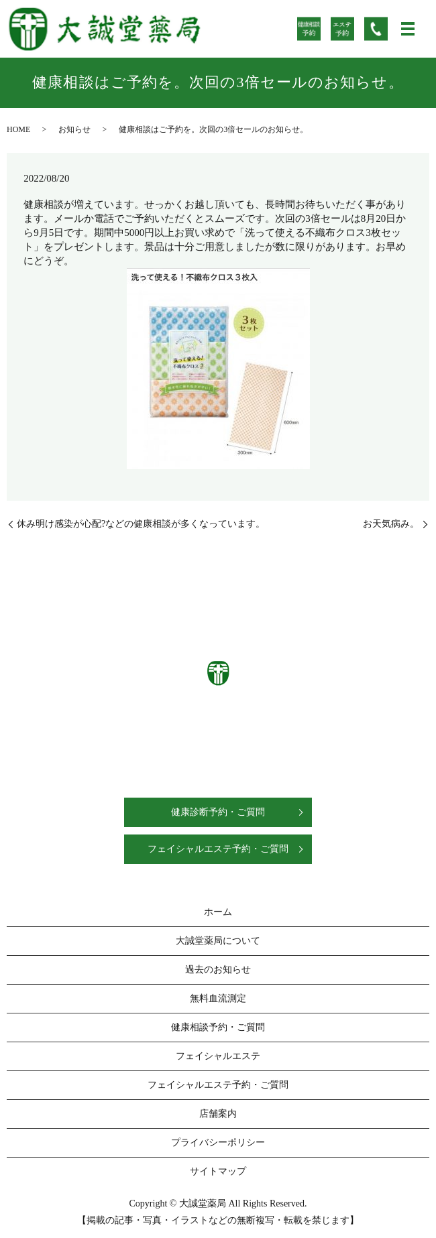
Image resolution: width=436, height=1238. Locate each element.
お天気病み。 (391, 524)
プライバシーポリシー (218, 1142)
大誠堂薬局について (218, 941)
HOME (18, 129)
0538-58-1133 (233, 728)
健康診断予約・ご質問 (218, 812)
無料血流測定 (218, 998)
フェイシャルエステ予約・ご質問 (218, 849)
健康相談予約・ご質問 (218, 1027)
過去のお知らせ (218, 970)
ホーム (218, 912)
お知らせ (74, 129)
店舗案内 (218, 1114)
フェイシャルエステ (218, 1056)
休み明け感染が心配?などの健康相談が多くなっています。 (141, 524)
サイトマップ (218, 1171)
